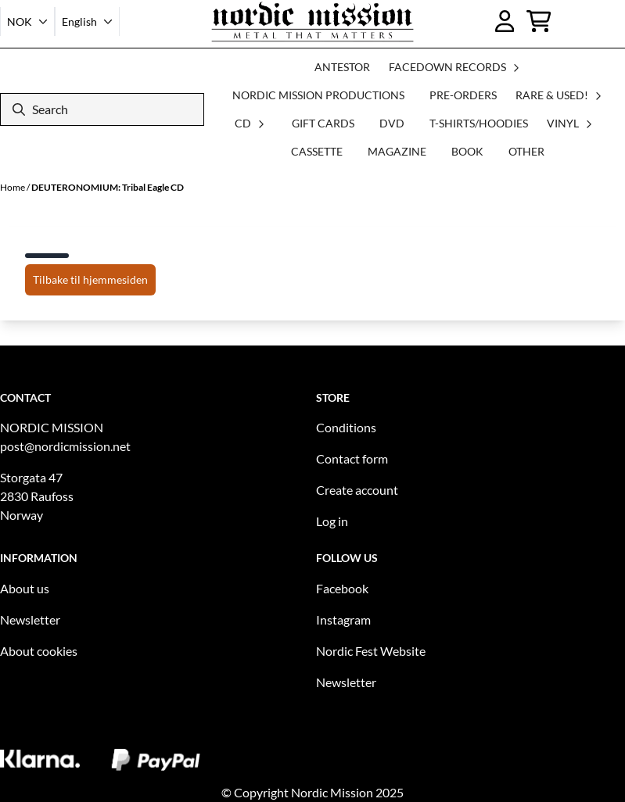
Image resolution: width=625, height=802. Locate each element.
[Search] (102, 109)
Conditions (346, 427)
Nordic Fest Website (371, 650)
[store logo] (312, 21)
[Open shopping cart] (539, 21)
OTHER (526, 151)
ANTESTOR (342, 66)
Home (13, 187)
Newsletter (30, 619)
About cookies (38, 650)
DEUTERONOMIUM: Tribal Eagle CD (107, 187)
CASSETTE (317, 151)
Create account (357, 489)
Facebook (342, 588)
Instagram (343, 619)
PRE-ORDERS (463, 95)
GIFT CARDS (323, 123)
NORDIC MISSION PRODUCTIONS (318, 95)
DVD (391, 123)
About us (24, 588)
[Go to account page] (505, 21)
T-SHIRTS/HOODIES (478, 123)
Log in (332, 521)
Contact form (352, 458)
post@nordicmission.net (65, 446)
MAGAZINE (397, 151)
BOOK (467, 151)
